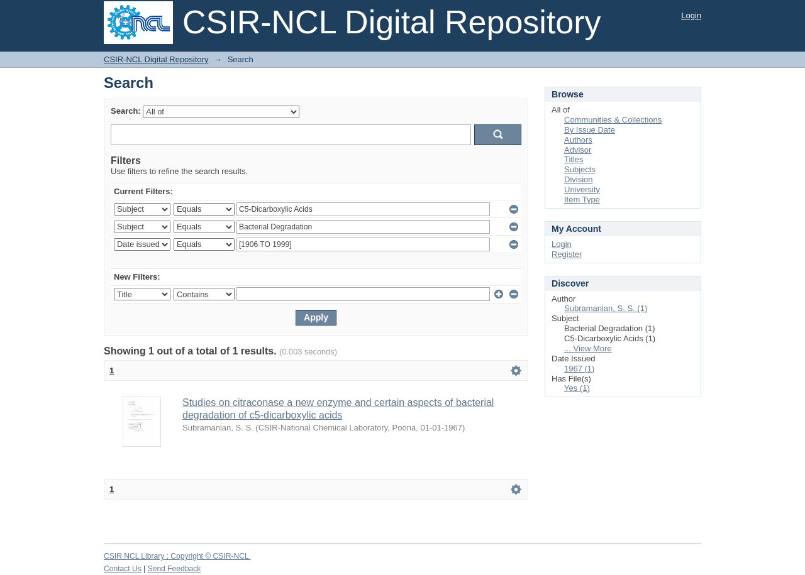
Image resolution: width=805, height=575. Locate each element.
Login (691, 15)
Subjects (580, 169)
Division (578, 179)
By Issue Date (589, 129)
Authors (578, 140)
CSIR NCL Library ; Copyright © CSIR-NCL (177, 556)
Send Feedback (174, 568)
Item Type (582, 199)
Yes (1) (577, 388)
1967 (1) (579, 368)
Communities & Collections (613, 119)
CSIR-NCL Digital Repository (156, 59)
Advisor (577, 150)
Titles (574, 159)
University (582, 189)
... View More (588, 348)
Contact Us (123, 568)
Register (567, 254)
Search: (126, 111)
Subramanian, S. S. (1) (605, 308)
